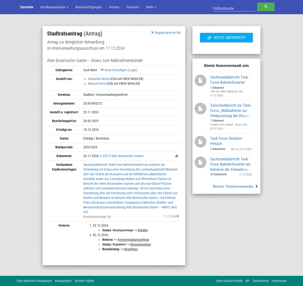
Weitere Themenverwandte (235, 186)
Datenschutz (261, 281)
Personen (133, 7)
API (247, 281)
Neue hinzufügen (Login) (119, 70)
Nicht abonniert (226, 37)
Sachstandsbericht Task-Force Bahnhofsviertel (229, 80)
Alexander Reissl (99, 79)
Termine (114, 7)
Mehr (151, 7)
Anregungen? (63, 281)
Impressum (279, 281)
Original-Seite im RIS (165, 33)
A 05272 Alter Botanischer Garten (121, 156)
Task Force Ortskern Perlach (226, 141)
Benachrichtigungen (89, 7)
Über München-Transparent (34, 281)
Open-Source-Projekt (229, 281)
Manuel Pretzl (97, 83)
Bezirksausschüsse (54, 7)
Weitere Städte (84, 281)
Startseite (26, 7)
